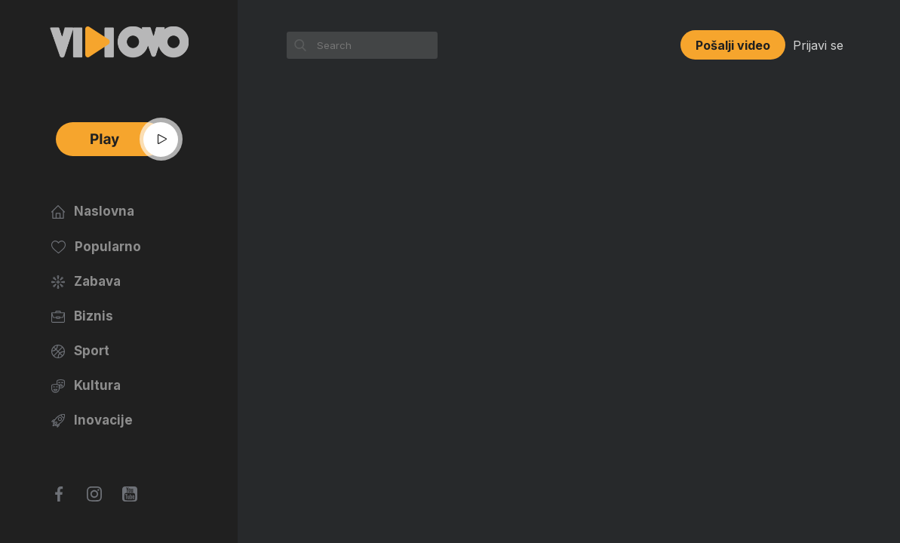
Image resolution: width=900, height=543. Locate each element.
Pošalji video (733, 45)
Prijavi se (818, 45)
